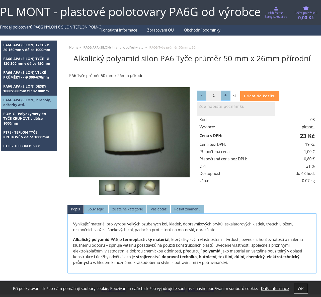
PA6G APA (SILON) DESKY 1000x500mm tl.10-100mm (26, 88)
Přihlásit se (276, 13)
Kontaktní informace (119, 30)
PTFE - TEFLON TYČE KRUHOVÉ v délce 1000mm (26, 134)
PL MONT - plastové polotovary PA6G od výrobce (130, 12)
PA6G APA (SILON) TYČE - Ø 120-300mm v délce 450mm (26, 61)
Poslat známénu (187, 209)
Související (96, 209)
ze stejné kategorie (127, 209)
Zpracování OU (160, 30)
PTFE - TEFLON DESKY (21, 146)
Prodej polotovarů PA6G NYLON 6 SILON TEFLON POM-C (50, 27)
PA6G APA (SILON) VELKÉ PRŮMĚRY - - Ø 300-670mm (26, 75)
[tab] (75, 209)
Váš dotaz (159, 209)
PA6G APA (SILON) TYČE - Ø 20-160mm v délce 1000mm (26, 47)
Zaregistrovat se (276, 17)
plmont (308, 127)
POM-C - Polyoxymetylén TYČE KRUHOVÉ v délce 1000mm (24, 118)
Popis (75, 209)
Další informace (275, 288)
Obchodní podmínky (202, 30)
